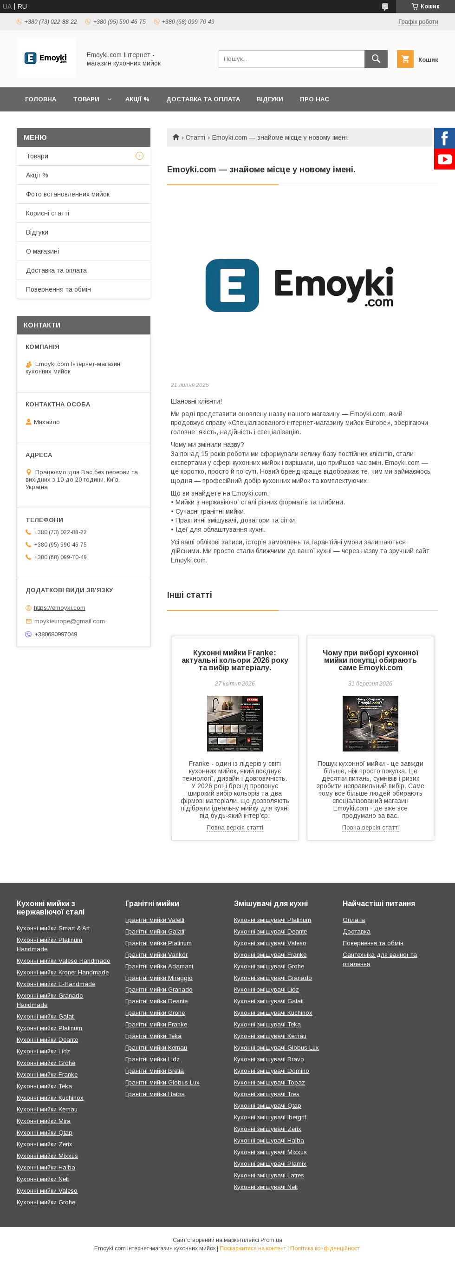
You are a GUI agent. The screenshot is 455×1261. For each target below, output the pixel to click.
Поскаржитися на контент (253, 1248)
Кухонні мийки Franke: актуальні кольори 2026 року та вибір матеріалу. (235, 660)
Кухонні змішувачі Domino (271, 1070)
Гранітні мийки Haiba (155, 1094)
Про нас (314, 99)
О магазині (42, 251)
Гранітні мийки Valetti (154, 919)
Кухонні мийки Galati (46, 1016)
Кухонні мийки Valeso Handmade (63, 960)
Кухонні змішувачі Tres (266, 1094)
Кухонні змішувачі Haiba (269, 1140)
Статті (195, 137)
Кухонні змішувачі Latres (269, 1175)
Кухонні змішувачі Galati (269, 1001)
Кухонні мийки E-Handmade (56, 983)
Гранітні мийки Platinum (158, 943)
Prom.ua (271, 1240)
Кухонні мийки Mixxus (47, 1155)
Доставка (356, 931)
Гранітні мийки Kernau (156, 1047)
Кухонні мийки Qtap (44, 1132)
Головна (40, 99)
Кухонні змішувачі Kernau (270, 1035)
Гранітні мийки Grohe (155, 1012)
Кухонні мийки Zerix (44, 1144)
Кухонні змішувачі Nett (266, 1186)
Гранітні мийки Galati (154, 931)
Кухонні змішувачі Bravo (269, 1059)
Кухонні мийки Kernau (47, 1109)
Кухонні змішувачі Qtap (267, 1105)
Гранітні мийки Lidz (152, 1059)
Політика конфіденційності (325, 1248)
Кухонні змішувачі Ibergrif (270, 1117)
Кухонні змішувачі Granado (273, 977)
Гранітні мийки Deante (156, 1001)
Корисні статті (47, 213)
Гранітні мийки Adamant (159, 966)
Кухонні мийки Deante (47, 1039)
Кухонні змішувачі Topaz (269, 1082)
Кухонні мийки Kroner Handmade (63, 972)
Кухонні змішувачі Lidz (266, 989)
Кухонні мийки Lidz (43, 1051)
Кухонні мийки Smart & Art (53, 928)
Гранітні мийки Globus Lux (162, 1082)
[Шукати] (376, 59)
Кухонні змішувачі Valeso (270, 943)
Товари (86, 99)
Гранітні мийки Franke (156, 1024)
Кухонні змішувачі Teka (267, 1024)
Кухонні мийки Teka (44, 1086)
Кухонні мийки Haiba (46, 1167)
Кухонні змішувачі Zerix (267, 1128)
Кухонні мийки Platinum (49, 1028)
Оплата (354, 919)
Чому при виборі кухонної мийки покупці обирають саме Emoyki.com (370, 660)
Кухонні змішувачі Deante (270, 931)
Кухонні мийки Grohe (46, 1062)
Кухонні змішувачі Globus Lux (276, 1047)
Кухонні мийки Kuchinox (50, 1097)
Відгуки (270, 99)
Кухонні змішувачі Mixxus (270, 1152)
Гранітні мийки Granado (159, 989)
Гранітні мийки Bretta (154, 1070)
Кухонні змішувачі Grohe (269, 966)
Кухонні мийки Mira (44, 1120)
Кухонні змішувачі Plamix (270, 1163)
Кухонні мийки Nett (43, 1179)
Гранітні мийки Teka (153, 1035)
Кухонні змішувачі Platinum (272, 919)
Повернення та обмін (58, 289)
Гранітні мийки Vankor (156, 954)
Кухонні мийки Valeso (47, 1190)
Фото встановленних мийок (68, 194)
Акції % (137, 99)
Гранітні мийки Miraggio (159, 977)
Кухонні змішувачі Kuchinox (273, 1012)
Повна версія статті (235, 827)
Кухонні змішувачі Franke (270, 954)
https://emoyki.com (59, 607)
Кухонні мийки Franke (47, 1074)
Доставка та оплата (203, 99)
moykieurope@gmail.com (69, 621)
